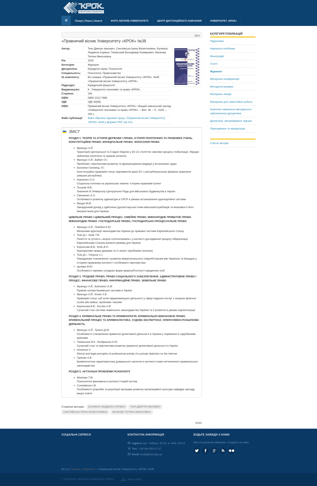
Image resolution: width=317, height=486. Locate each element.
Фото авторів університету (130, 20)
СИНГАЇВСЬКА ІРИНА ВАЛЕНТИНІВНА (85, 412)
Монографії (217, 56)
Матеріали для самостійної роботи (231, 101)
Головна (75, 469)
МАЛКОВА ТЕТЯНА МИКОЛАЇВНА (131, 412)
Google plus (214, 450)
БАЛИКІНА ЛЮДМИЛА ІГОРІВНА (106, 406)
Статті (214, 63)
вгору (198, 422)
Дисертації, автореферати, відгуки (231, 120)
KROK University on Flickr (231, 450)
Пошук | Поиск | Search (88, 20)
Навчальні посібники (222, 48)
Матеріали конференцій (224, 78)
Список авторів (219, 143)
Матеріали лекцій (220, 94)
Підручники (217, 41)
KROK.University (205, 450)
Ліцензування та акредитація (227, 128)
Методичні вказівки (221, 86)
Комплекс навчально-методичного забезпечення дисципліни (231, 111)
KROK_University (196, 450)
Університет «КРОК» (223, 20)
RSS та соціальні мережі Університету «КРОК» (223, 450)
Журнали (216, 71)
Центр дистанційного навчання (179, 20)
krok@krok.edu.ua (151, 454)
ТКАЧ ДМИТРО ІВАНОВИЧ (145, 406)
